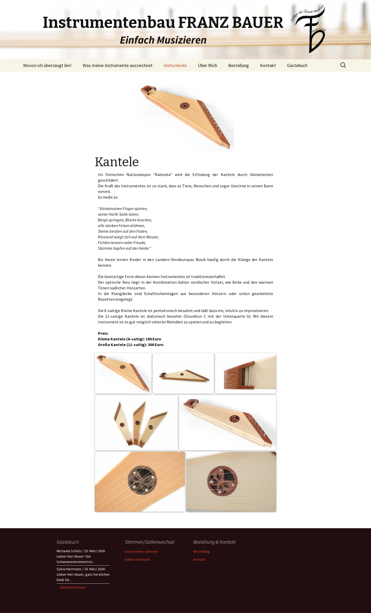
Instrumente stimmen (141, 551)
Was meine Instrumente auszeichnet (118, 65)
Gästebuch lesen (73, 587)
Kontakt (268, 65)
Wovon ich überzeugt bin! (47, 65)
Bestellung (238, 65)
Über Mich (207, 65)
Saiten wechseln (137, 559)
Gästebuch (297, 65)
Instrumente (175, 65)
